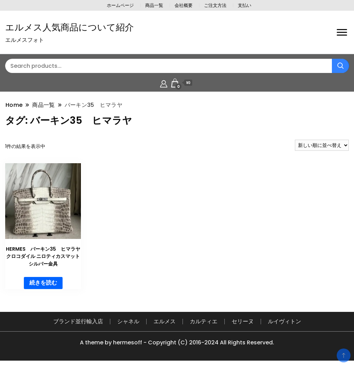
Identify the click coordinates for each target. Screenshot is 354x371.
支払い (244, 5)
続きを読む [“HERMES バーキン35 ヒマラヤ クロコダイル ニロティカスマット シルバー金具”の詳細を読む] (43, 283)
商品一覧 (154, 5)
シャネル (128, 321)
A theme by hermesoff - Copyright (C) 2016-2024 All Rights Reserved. (177, 342)
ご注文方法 (215, 5)
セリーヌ (243, 321)
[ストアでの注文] (322, 145)
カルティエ (203, 321)
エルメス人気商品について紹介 (69, 27)
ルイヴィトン (284, 321)
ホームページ (120, 5)
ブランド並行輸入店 (78, 321)
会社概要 (184, 5)
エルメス (164, 321)
